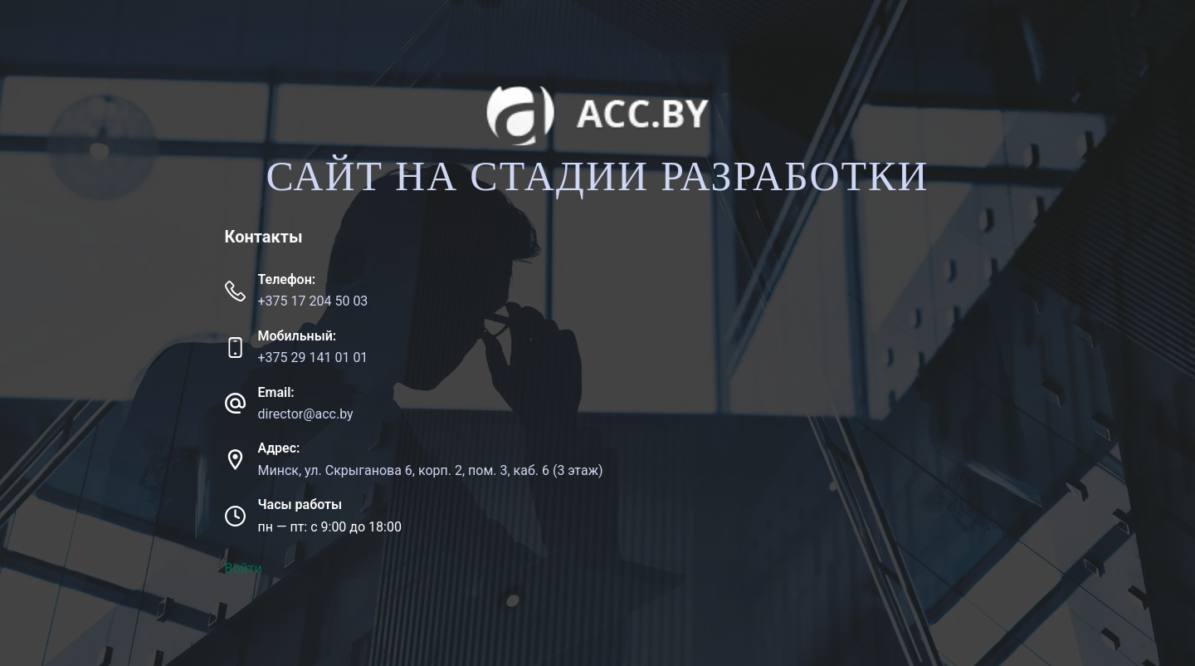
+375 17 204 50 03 (313, 301)
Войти (243, 568)
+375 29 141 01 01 (313, 357)
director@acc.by (306, 414)
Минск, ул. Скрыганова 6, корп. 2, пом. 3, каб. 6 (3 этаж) (430, 470)
